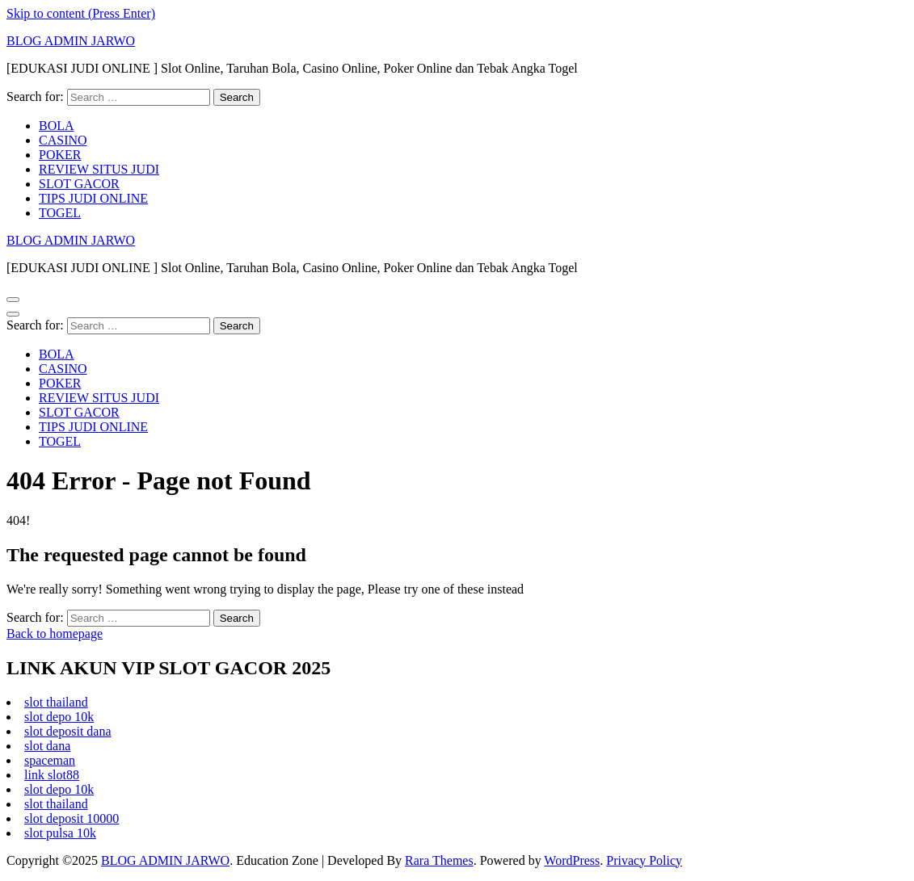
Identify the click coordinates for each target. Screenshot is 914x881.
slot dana (47, 746)
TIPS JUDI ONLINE (93, 198)
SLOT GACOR (79, 184)
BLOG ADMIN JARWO (70, 41)
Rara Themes (439, 860)
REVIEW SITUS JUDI (99, 169)
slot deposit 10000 (71, 818)
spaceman (49, 760)
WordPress (572, 860)
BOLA (56, 125)
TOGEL (60, 213)
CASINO (63, 140)
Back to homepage (54, 633)
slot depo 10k (59, 717)
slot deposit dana (68, 731)
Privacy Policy (644, 860)
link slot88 (51, 775)
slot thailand (56, 702)
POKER (60, 155)
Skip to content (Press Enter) (80, 13)
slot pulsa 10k (60, 833)
